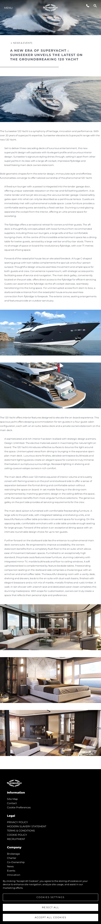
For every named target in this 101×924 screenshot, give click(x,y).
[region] (50, 900)
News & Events (21, 42)
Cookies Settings (50, 897)
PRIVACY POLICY (17, 822)
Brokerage (13, 853)
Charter (11, 858)
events (11, 870)
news (10, 866)
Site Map (12, 799)
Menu (8, 7)
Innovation (13, 874)
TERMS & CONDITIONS (21, 830)
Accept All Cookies (50, 917)
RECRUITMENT (16, 839)
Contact (12, 803)
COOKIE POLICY (17, 834)
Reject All (50, 907)
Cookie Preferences (19, 807)
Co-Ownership (16, 862)
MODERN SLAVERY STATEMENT (26, 826)
